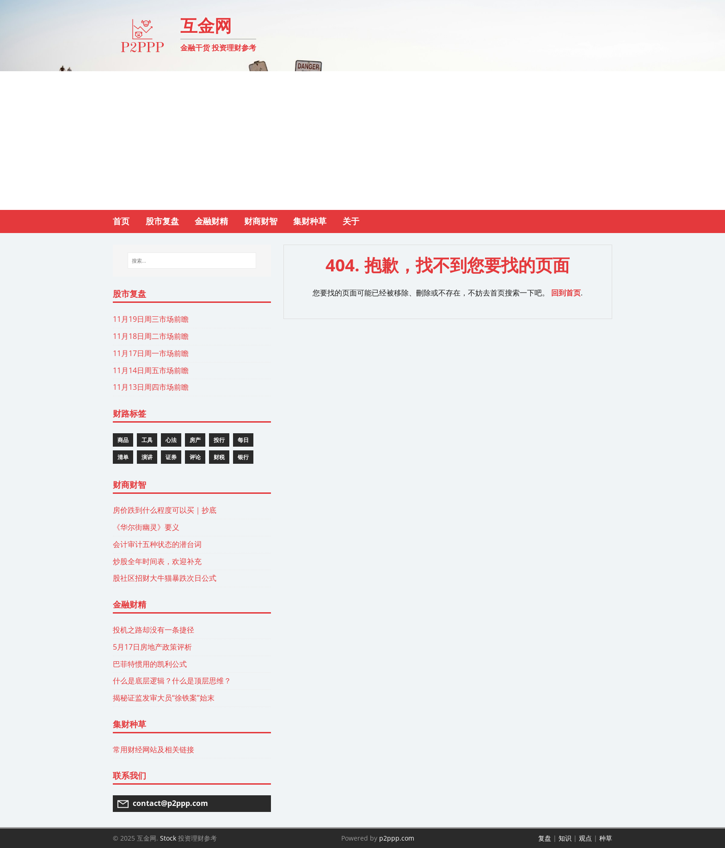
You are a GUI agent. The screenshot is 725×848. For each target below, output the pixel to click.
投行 (219, 440)
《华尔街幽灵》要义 (146, 527)
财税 (219, 457)
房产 (195, 440)
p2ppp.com (396, 838)
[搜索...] (192, 260)
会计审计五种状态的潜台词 (157, 544)
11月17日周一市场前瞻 (151, 353)
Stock (168, 838)
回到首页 (566, 293)
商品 (123, 440)
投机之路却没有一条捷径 (153, 630)
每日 (243, 440)
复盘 (544, 838)
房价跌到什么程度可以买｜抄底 (164, 510)
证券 (171, 457)
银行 (243, 457)
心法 (171, 440)
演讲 (147, 457)
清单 (123, 457)
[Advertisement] (362, 140)
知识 (565, 838)
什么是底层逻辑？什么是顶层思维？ (172, 681)
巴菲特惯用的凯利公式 (150, 664)
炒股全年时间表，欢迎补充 (157, 561)
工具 (147, 440)
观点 (585, 838)
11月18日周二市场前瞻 (151, 336)
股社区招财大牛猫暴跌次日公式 (164, 578)
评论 (195, 457)
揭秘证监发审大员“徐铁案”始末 (164, 698)
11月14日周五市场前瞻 (151, 370)
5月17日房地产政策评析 (152, 647)
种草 (605, 838)
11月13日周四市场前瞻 (151, 387)
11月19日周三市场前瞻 (151, 319)
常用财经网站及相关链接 (153, 749)
